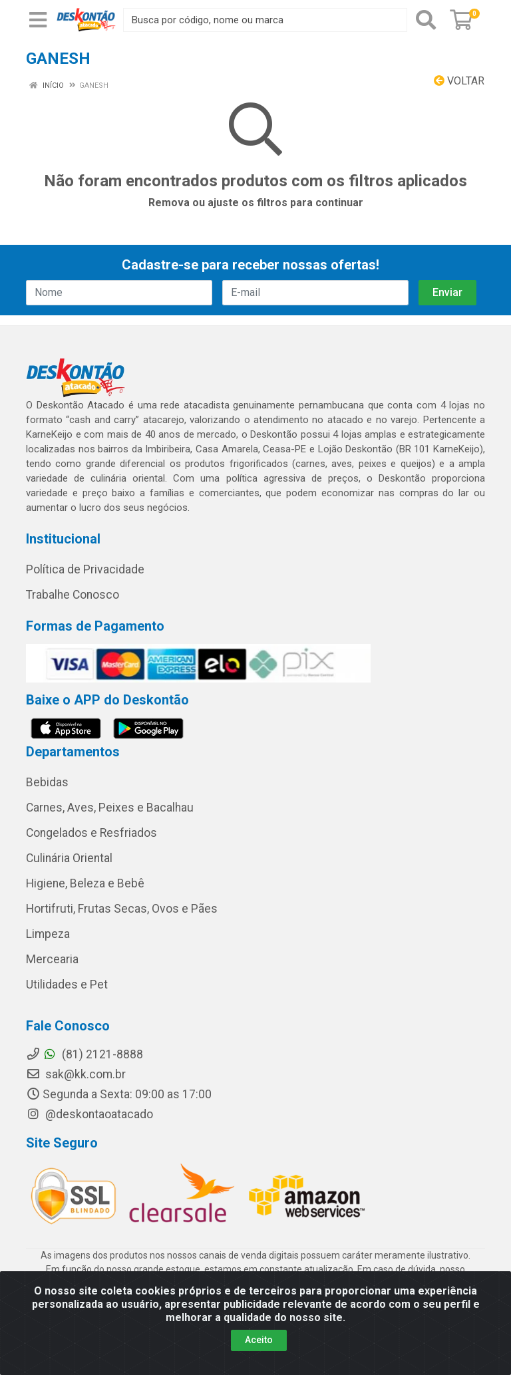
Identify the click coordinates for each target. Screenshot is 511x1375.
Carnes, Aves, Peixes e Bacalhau (110, 807)
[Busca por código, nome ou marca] (265, 20)
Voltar (459, 81)
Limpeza (48, 934)
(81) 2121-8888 (84, 1054)
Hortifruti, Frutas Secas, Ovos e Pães (122, 908)
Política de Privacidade (85, 569)
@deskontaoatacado (89, 1114)
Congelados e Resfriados (91, 833)
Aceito (259, 1339)
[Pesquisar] (426, 20)
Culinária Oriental (69, 858)
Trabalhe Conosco (72, 594)
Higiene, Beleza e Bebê (85, 883)
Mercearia (52, 959)
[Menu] (38, 20)
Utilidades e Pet (67, 984)
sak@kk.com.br (76, 1074)
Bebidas (47, 782)
